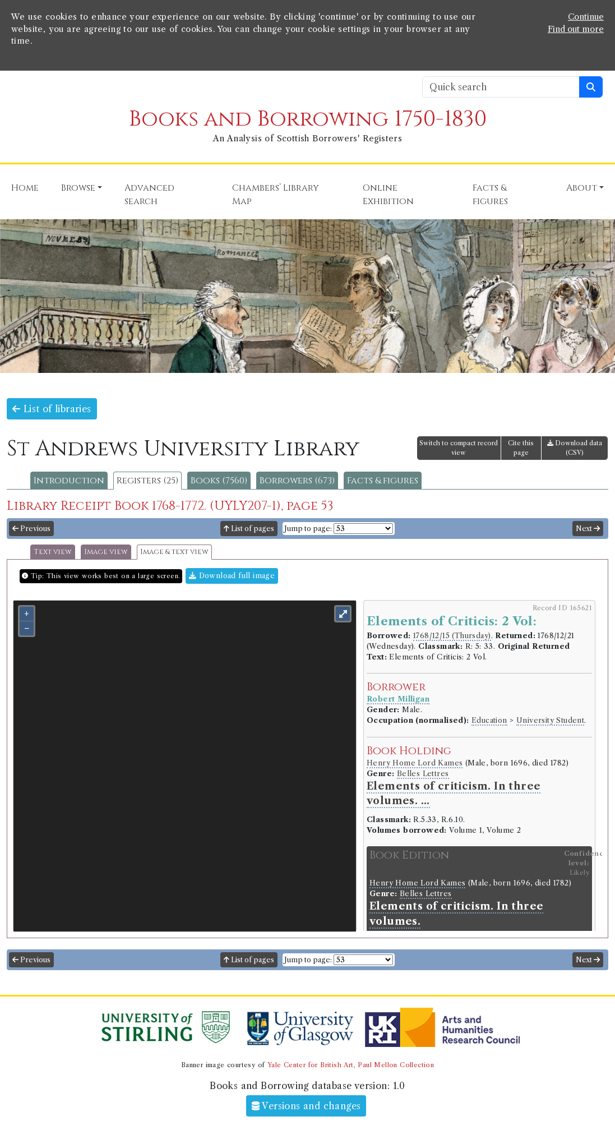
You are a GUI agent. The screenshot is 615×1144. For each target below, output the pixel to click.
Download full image (232, 575)
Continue (586, 17)
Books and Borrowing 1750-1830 (308, 119)
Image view (106, 552)
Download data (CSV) (574, 447)
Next (588, 528)
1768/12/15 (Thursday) (452, 635)
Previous (31, 528)
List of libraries (51, 408)
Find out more (576, 29)
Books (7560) (219, 480)
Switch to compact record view (458, 447)
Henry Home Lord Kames (415, 763)
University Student (550, 720)
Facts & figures (382, 480)
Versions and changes (306, 1105)
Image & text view (174, 552)
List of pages (249, 528)
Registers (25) (147, 480)
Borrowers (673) (297, 480)
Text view (53, 552)
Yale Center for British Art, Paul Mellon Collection (350, 1065)
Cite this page (521, 447)
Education (489, 720)
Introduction (69, 480)
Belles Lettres (423, 773)
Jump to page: (308, 528)
